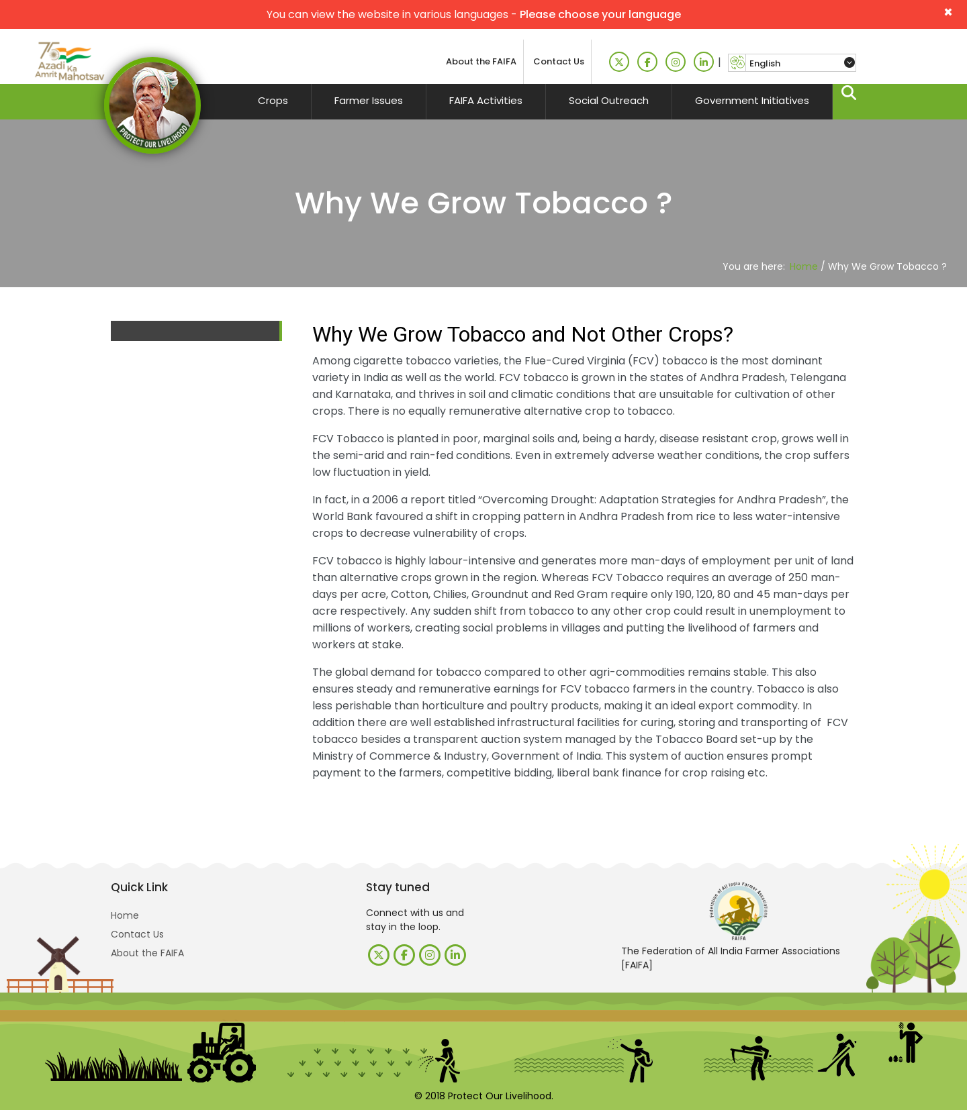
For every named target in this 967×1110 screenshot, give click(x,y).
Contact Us (558, 61)
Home (804, 266)
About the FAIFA (481, 61)
